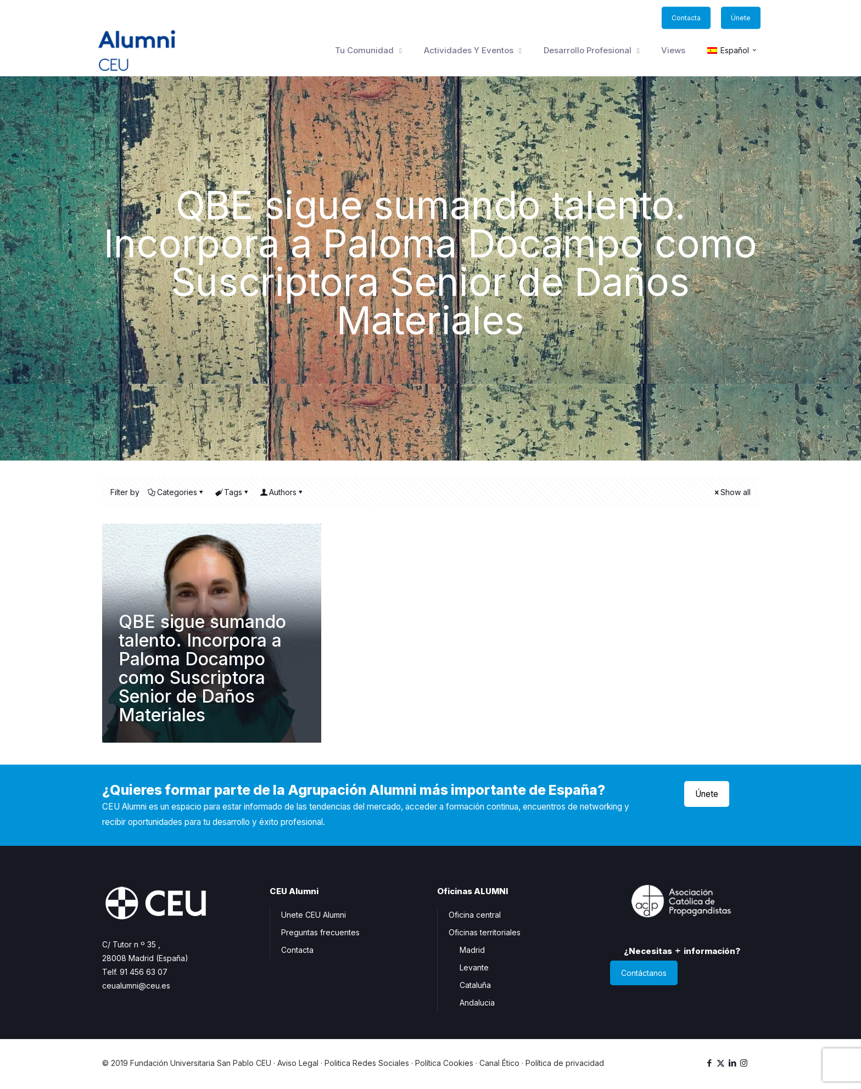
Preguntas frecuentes (320, 932)
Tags (232, 492)
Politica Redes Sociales (367, 1063)
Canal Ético (499, 1063)
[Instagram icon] (744, 1063)
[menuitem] (732, 51)
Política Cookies (444, 1063)
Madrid (472, 950)
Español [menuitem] (734, 50)
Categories (176, 492)
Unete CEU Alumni (313, 914)
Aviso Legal (297, 1063)
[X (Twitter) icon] (721, 1063)
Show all (732, 492)
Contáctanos (644, 973)
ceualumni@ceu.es (136, 985)
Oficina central (475, 914)
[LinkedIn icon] (732, 1063)
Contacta (297, 950)
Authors (282, 492)
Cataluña (475, 985)
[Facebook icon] (709, 1063)
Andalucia (477, 1002)
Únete (706, 794)
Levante (474, 967)
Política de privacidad (564, 1063)
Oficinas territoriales (485, 932)
